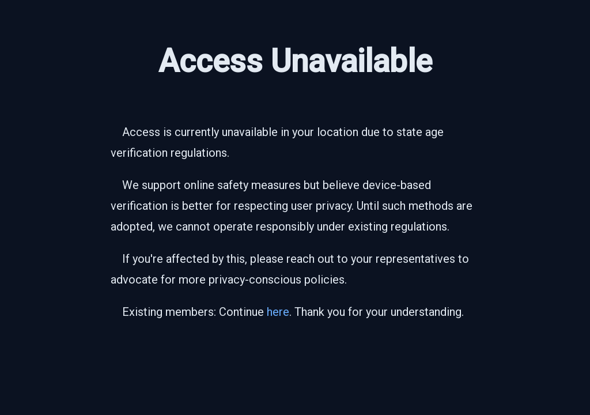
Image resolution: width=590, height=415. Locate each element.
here (278, 312)
